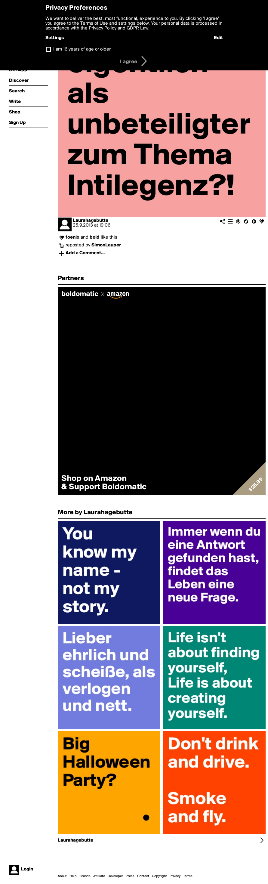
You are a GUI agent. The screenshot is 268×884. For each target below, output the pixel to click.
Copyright (159, 876)
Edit (218, 38)
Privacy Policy (102, 28)
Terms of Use (94, 23)
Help (73, 876)
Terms (188, 876)
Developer (115, 876)
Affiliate (99, 876)
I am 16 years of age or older (82, 49)
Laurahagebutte (90, 220)
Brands (85, 876)
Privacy (175, 876)
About (62, 876)
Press (130, 876)
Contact (143, 876)
